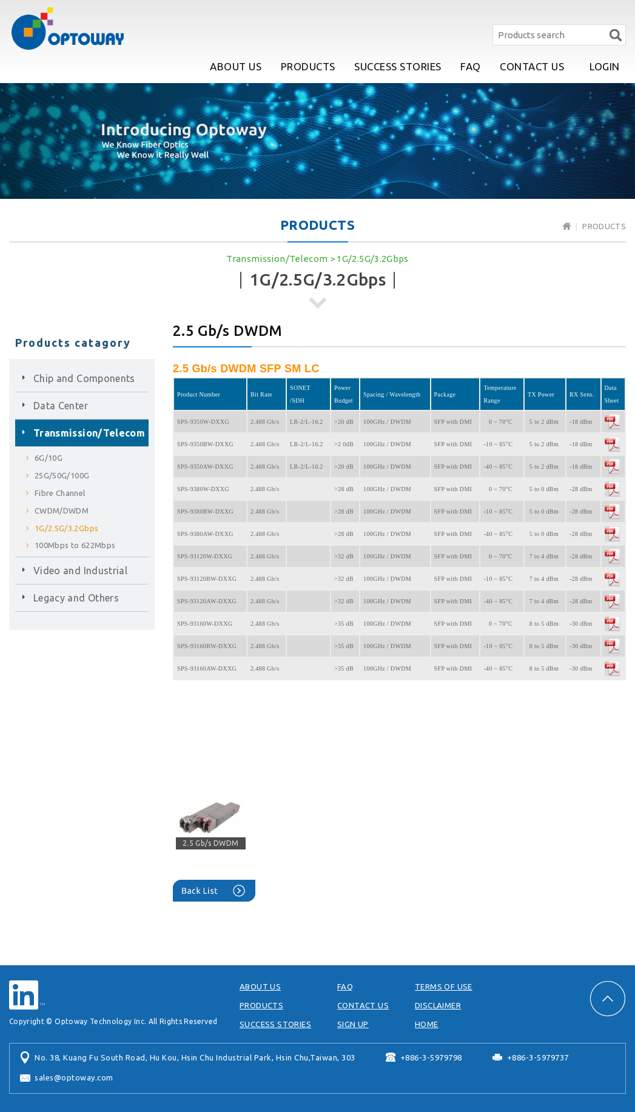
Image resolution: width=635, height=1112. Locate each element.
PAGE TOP (608, 998)
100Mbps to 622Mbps (75, 545)
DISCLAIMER (438, 1005)
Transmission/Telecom (277, 258)
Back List (214, 891)
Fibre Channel (60, 493)
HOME (426, 1024)
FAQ (470, 66)
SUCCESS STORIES (398, 66)
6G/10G (48, 458)
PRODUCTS (308, 66)
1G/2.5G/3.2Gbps (372, 258)
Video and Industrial (80, 570)
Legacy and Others (76, 597)
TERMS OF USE (443, 986)
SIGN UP (353, 1024)
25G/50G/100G (62, 475)
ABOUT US (235, 66)
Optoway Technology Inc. (67, 28)
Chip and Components (84, 378)
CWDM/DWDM (62, 510)
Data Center (60, 405)
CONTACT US (532, 66)
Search (615, 34)
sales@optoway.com (74, 1077)
